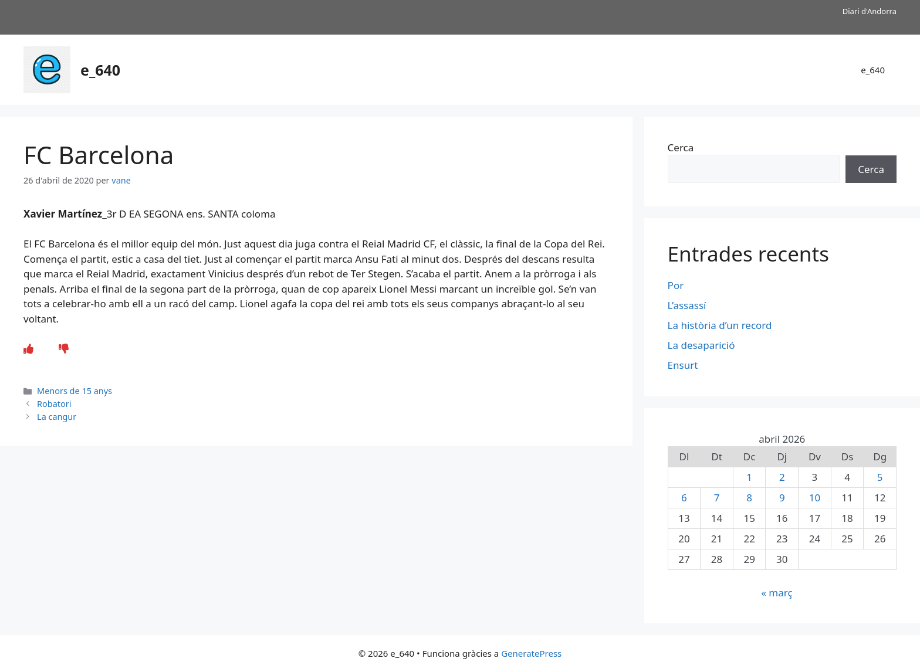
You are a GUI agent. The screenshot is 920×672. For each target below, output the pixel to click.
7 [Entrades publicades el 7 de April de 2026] (717, 497)
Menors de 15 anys (74, 390)
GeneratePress (531, 653)
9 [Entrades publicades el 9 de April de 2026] (782, 497)
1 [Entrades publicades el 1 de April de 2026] (749, 477)
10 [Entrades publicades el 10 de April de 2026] (814, 497)
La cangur (56, 416)
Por (676, 285)
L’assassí (688, 305)
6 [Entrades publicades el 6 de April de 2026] (684, 497)
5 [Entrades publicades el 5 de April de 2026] (880, 477)
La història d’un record (720, 325)
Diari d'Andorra (870, 11)
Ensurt (683, 365)
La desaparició (701, 345)
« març (776, 592)
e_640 (100, 70)
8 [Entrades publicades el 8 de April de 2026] (749, 497)
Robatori (54, 403)
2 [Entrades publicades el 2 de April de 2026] (782, 477)
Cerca (681, 147)
